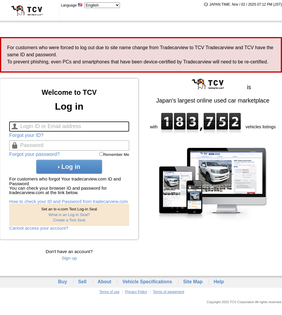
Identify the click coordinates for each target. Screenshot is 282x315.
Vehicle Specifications (147, 281)
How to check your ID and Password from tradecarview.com (68, 201)
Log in (69, 166)
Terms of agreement (168, 292)
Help (219, 281)
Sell (82, 281)
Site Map (193, 281)
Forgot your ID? (26, 135)
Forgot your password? (34, 154)
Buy (62, 281)
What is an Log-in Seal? (69, 214)
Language (72, 5)
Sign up (69, 257)
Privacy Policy (136, 292)
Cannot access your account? (38, 228)
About (104, 281)
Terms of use (109, 292)
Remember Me (116, 154)
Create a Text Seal (69, 220)
